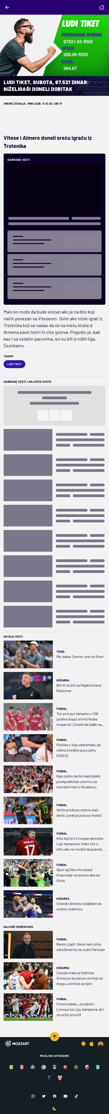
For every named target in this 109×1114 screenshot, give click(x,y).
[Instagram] (33, 1096)
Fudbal (61, 708)
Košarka (63, 680)
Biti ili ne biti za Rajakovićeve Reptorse (79, 688)
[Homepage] (101, 7)
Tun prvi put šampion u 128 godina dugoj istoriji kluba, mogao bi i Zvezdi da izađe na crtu (79, 719)
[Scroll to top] (54, 1036)
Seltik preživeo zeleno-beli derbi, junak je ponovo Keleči (79, 812)
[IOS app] (91, 1043)
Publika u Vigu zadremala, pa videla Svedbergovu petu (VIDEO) (78, 750)
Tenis (60, 651)
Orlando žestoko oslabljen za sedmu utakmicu (78, 906)
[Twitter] (43, 1096)
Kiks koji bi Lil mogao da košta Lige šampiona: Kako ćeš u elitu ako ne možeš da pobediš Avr (80, 844)
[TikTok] (76, 1096)
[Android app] (83, 1043)
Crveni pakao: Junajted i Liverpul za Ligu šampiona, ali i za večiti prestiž (80, 1009)
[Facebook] (54, 1096)
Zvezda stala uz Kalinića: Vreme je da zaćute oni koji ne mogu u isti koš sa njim (79, 978)
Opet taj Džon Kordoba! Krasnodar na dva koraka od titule (78, 875)
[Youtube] (65, 1096)
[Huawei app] (100, 1043)
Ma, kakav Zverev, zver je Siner (80, 656)
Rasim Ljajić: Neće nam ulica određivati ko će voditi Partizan (80, 947)
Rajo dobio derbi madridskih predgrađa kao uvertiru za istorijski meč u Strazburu (78, 781)
